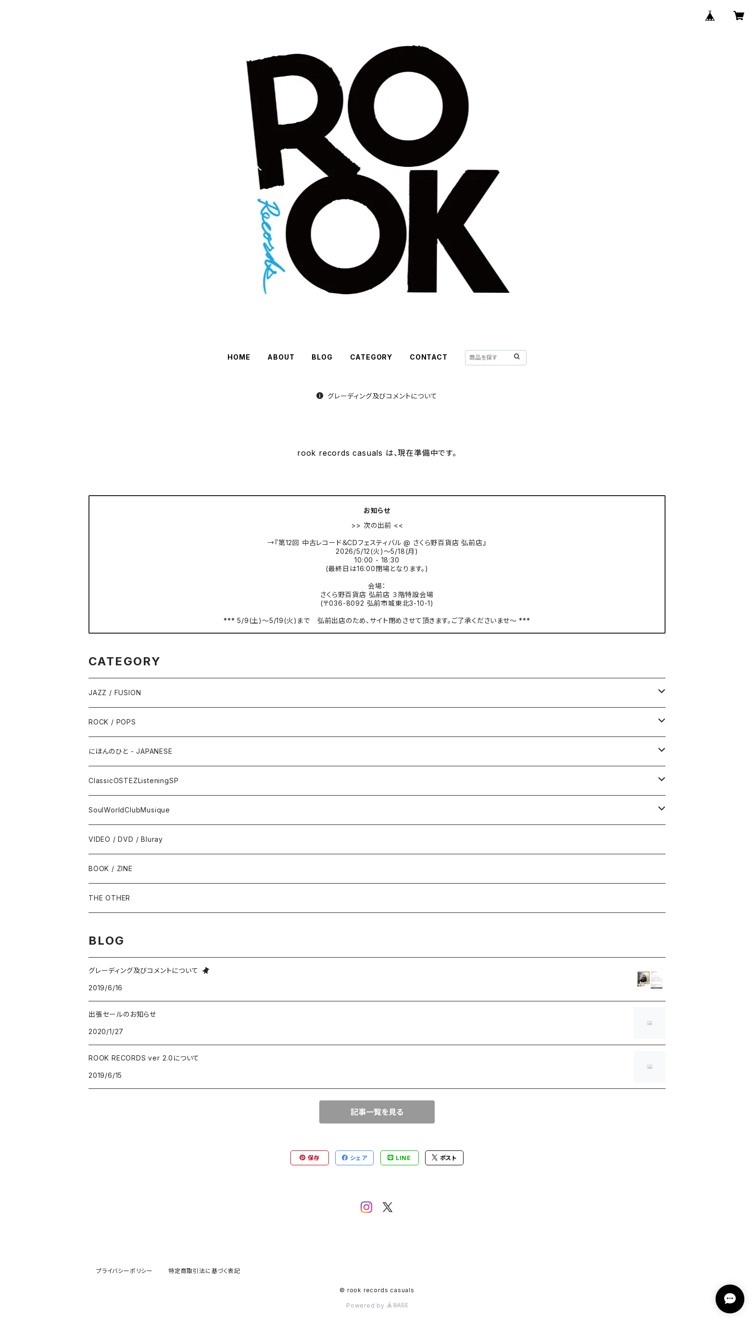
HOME (238, 357)
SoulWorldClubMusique (129, 810)
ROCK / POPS (112, 722)
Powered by (377, 1305)
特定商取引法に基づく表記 (204, 1270)
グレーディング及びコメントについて (376, 396)
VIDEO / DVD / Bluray (125, 839)
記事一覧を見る (377, 1112)
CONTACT (429, 357)
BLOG (322, 357)
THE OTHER (109, 898)
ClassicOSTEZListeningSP (133, 780)
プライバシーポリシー (124, 1270)
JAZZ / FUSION (114, 692)
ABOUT (280, 357)
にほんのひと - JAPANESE (130, 751)
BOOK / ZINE (110, 868)
